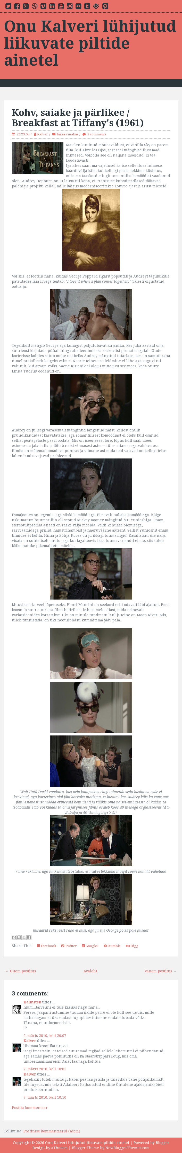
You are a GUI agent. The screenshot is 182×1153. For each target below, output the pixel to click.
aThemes (59, 1148)
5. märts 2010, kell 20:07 (44, 1036)
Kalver (42, 134)
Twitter (69, 946)
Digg (132, 946)
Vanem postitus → (161, 971)
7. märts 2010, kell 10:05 (44, 1069)
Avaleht (90, 971)
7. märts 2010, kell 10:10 (44, 1097)
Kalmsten (32, 1002)
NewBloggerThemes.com (127, 1148)
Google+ (90, 946)
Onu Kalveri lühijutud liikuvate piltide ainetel (90, 43)
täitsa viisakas (67, 134)
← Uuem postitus (20, 971)
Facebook (46, 946)
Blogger (162, 1143)
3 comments (96, 134)
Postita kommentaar (30, 1108)
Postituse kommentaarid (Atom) (51, 1131)
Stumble (112, 946)
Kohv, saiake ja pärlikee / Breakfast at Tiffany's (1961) (78, 117)
